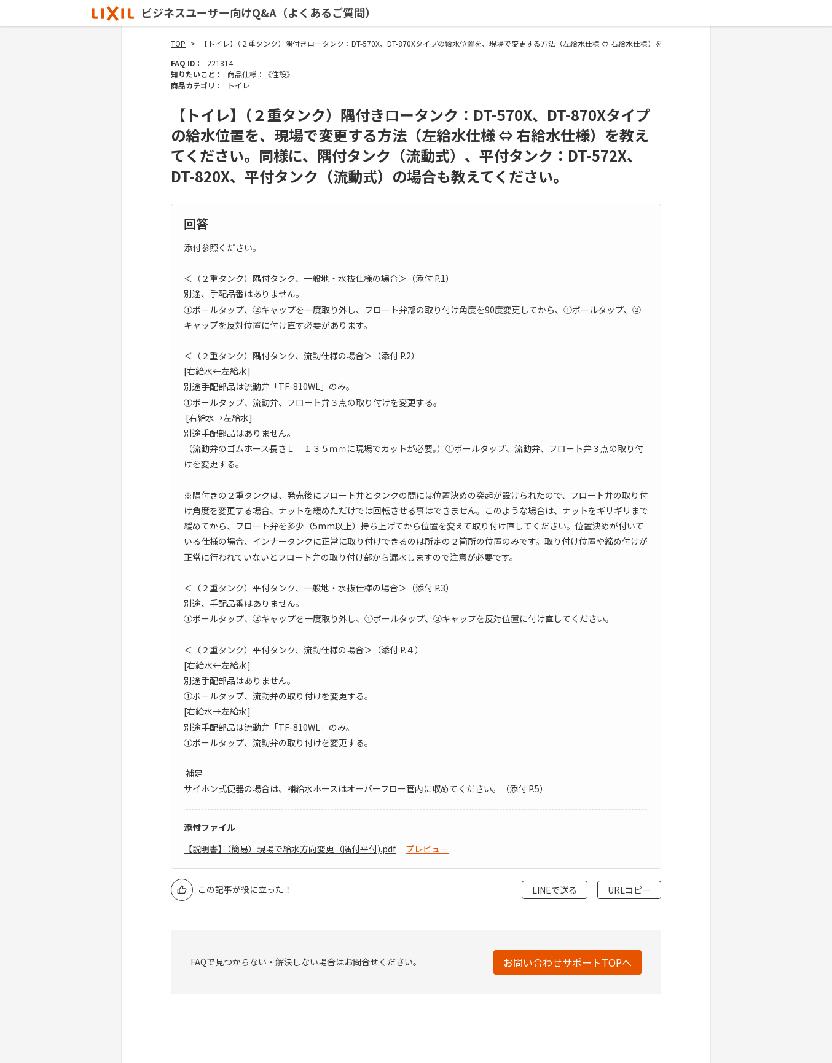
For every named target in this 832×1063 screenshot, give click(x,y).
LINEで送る (554, 890)
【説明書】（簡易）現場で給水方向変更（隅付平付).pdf (290, 849)
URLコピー (629, 890)
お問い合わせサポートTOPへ (567, 962)
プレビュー (427, 849)
